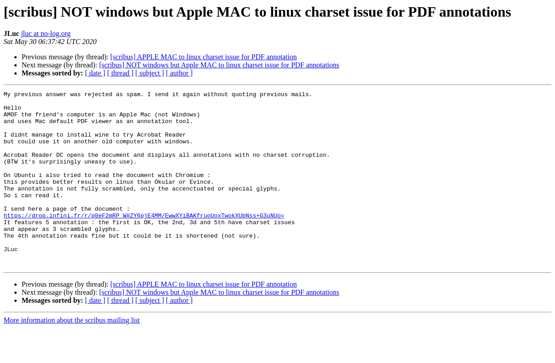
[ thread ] (120, 73)
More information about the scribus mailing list (72, 355)
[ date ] (95, 73)
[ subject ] (149, 73)
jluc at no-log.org (46, 33)
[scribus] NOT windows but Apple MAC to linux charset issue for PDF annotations (219, 65)
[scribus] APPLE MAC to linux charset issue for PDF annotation (203, 57)
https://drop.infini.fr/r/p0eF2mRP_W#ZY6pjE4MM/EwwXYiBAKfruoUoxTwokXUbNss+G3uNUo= (144, 241)
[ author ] (179, 73)
